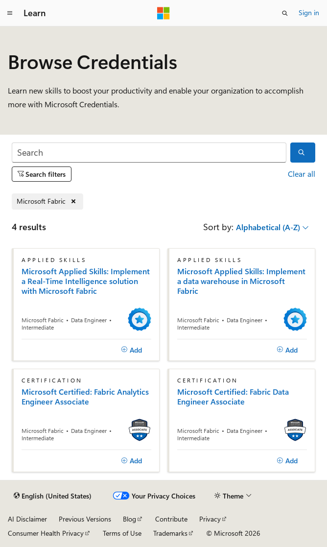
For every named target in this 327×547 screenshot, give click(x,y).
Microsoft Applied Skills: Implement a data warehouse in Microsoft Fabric (241, 281)
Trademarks (170, 533)
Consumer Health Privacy (46, 533)
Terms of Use (122, 533)
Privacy (210, 518)
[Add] (131, 350)
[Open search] (285, 13)
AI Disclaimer (27, 518)
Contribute (171, 518)
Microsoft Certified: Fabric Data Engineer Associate (233, 396)
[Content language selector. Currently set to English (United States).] (52, 496)
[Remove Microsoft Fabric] (47, 201)
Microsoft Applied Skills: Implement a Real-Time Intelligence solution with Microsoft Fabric (86, 281)
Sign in (309, 12)
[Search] (149, 153)
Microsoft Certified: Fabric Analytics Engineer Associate (85, 396)
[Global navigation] (10, 13)
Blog (129, 518)
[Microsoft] (163, 13)
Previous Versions (85, 518)
